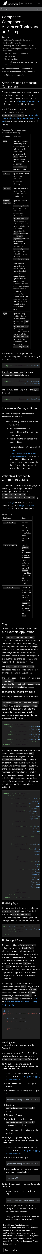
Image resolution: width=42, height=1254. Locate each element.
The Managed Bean (11, 59)
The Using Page (10, 56)
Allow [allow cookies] (15, 1250)
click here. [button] (13, 1244)
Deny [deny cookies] (7, 1250)
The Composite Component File (16, 53)
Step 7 (35, 998)
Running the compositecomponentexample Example (20, 63)
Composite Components (28, 101)
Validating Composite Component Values (18, 46)
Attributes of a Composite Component (17, 40)
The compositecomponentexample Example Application (19, 50)
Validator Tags (8, 502)
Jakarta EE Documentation (10, 3)
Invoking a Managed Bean (13, 43)
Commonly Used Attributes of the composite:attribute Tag (20, 118)
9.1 (38, 9)
